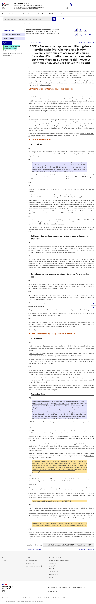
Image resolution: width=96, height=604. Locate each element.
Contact (4, 560)
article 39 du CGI (50, 103)
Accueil (4, 14)
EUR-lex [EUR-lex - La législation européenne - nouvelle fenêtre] (51, 569)
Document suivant (85, 42)
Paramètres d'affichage (61, 598)
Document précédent (35, 42)
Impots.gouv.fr (52, 574)
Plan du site (32, 598)
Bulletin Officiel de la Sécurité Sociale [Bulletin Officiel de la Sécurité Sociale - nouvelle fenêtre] (58, 560)
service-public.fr (64, 587)
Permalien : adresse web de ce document (85, 30)
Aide (3, 558)
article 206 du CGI (65, 209)
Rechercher (54, 19)
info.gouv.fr (51, 587)
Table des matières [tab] (8, 30)
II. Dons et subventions (11, 51)
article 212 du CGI (73, 103)
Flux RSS (28, 558)
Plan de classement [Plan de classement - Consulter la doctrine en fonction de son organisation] (14, 14)
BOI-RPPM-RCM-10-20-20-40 (65, 326)
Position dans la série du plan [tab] (12, 34)
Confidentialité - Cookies (44, 598)
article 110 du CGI (51, 167)
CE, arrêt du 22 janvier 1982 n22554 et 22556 (59, 524)
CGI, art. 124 (60, 111)
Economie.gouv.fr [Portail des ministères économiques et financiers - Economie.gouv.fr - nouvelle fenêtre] (53, 571)
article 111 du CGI (78, 284)
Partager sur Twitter (80, 34)
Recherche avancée (69, 19)
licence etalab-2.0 (37, 601)
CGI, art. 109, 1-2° (34, 130)
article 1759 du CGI (47, 326)
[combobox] (27, 19)
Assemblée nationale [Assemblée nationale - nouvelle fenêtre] (54, 558)
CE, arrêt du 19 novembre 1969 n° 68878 (56, 501)
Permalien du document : (34, 545)
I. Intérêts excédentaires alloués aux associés (12, 47)
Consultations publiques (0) (31, 14)
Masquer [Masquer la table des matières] (8, 43)
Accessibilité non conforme (9, 598)
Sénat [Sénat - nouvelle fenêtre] (50, 577)
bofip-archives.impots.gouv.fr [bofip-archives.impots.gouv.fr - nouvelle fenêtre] (33, 566)
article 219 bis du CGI (64, 213)
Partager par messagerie (90, 34)
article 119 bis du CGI (78, 177)
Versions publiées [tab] (8, 38)
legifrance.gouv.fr (78, 587)
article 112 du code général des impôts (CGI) (51, 71)
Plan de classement (13, 23)
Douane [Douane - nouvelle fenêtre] (51, 566)
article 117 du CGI (48, 324)
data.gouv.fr (52, 591)
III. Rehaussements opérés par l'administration (13, 54)
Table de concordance (31, 560)
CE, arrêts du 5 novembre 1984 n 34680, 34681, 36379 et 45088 (59, 469)
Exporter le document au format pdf (76, 30)
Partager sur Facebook (76, 34)
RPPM (21, 23)
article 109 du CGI (80, 165)
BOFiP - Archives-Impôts (56, 14)
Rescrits (44, 14)
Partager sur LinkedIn (85, 34)
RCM (27, 23)
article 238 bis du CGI (80, 220)
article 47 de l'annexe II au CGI (45, 359)
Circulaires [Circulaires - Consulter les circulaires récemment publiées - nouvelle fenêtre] (51, 563)
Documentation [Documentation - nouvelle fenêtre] (29, 563)
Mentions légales (22, 598)
